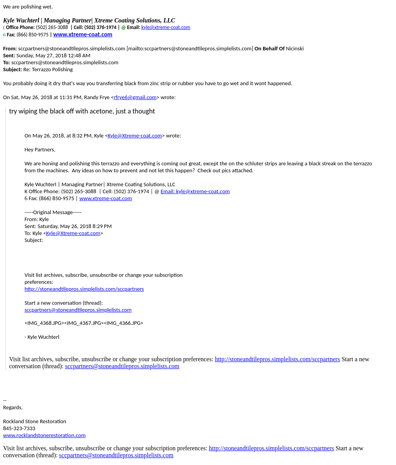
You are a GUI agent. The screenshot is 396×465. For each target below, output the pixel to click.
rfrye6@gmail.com (135, 97)
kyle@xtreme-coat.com (166, 27)
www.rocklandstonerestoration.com (44, 435)
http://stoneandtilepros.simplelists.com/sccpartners (84, 288)
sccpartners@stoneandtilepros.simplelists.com (77, 309)
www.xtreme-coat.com (83, 34)
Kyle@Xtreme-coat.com (135, 135)
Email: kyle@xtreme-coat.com (195, 191)
